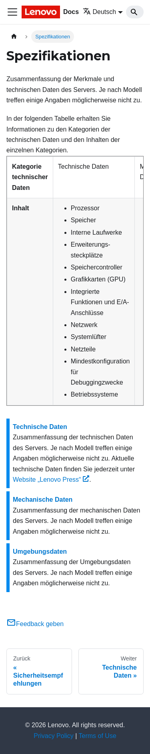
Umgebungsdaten (40, 551)
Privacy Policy (54, 735)
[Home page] (14, 36)
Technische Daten (40, 426)
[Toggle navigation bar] (12, 12)
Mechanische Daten (42, 499)
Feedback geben (35, 623)
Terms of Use (97, 735)
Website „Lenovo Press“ (51, 479)
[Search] (135, 12)
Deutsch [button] (99, 11)
